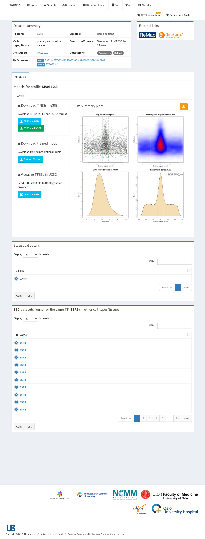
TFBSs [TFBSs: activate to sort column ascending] (109, 271)
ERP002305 (160, 404)
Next (186, 287)
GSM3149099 (81, 60)
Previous (167, 287)
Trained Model (30, 159)
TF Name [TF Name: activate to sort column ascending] (19, 337)
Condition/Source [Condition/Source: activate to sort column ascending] (74, 339)
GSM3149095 (65, 60)
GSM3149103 (97, 60)
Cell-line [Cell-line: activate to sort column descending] (36, 339)
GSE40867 (159, 428)
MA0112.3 (42, 52)
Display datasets (31, 255)
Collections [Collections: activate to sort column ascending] (119, 339)
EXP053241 (52, 64)
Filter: (170, 262)
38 (177, 464)
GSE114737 (51, 60)
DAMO (20, 95)
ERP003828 (160, 346)
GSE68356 (159, 358)
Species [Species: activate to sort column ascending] (140, 339)
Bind (14, 5)
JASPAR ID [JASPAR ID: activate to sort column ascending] (180, 337)
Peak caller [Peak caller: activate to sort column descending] (39, 271)
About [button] (145, 5)
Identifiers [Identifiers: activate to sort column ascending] (161, 339)
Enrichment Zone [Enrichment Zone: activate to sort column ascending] (85, 271)
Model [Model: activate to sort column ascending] (19, 271)
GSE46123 (159, 451)
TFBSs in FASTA (30, 128)
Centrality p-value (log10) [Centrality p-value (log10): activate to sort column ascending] (168, 271)
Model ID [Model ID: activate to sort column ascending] (60, 271)
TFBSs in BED (29, 121)
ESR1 (18, 346)
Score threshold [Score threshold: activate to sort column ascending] (132, 271)
